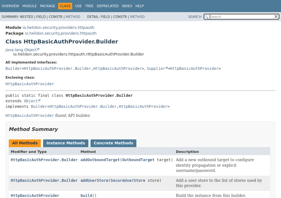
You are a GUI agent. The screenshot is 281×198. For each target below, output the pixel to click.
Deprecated (108, 6)
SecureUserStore (128, 180)
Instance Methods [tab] (65, 143)
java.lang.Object (21, 50)
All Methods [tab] (25, 143)
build (86, 195)
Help (140, 6)
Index (127, 6)
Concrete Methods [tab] (113, 143)
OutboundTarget (138, 160)
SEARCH (195, 17)
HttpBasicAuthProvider (117, 68)
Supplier (156, 68)
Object (31, 101)
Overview (10, 6)
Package (47, 6)
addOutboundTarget (100, 160)
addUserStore (94, 180)
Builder (13, 68)
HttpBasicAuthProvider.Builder (57, 68)
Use (78, 6)
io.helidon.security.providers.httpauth (58, 27)
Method (73, 17)
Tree (89, 6)
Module (30, 6)
